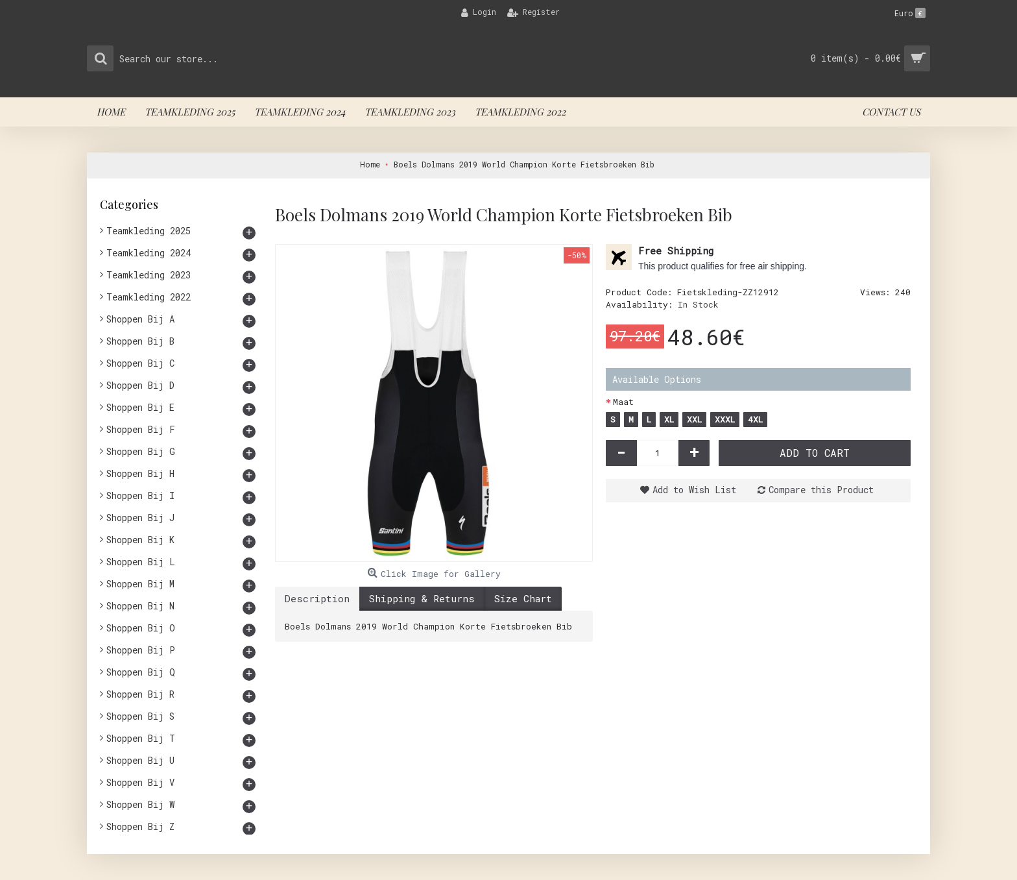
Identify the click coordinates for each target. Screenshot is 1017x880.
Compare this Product (821, 489)
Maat (623, 402)
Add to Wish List (694, 489)
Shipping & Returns (422, 598)
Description (317, 598)
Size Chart (523, 598)
